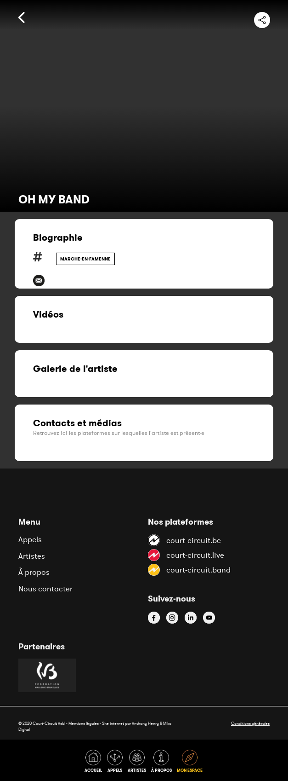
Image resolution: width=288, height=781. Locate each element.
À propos (34, 572)
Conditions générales (250, 723)
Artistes (31, 556)
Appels (30, 539)
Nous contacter (45, 589)
